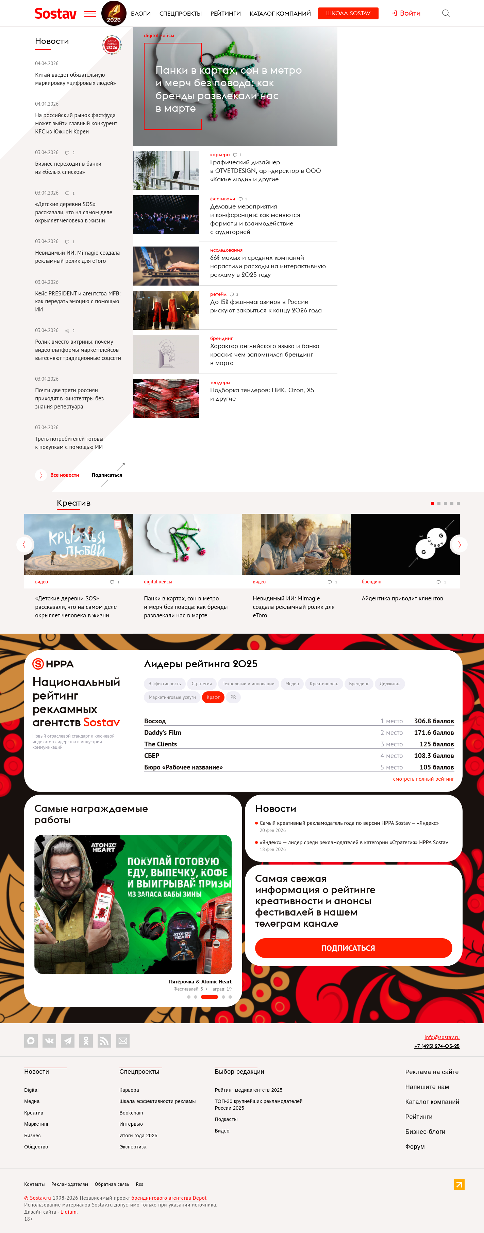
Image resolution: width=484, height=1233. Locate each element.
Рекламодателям (69, 1184)
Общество (36, 1146)
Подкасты (226, 1119)
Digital (31, 1090)
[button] (188, 997)
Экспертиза (133, 1146)
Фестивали (223, 199)
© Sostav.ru (37, 1198)
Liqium (69, 1212)
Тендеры (220, 382)
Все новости (64, 474)
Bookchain (131, 1113)
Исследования (226, 250)
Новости (275, 808)
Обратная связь (112, 1184)
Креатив (73, 502)
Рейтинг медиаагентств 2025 (248, 1090)
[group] (133, 915)
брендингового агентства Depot (169, 1198)
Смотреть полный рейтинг (423, 778)
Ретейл (219, 294)
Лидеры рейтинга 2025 (200, 663)
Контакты (34, 1184)
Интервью (131, 1124)
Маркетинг (36, 1124)
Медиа (32, 1101)
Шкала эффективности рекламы (157, 1101)
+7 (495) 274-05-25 (437, 1046)
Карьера (220, 154)
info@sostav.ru (442, 1037)
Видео (41, 581)
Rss (139, 1184)
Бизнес (32, 1135)
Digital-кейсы (159, 35)
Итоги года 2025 (138, 1135)
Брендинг (221, 338)
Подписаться (348, 948)
